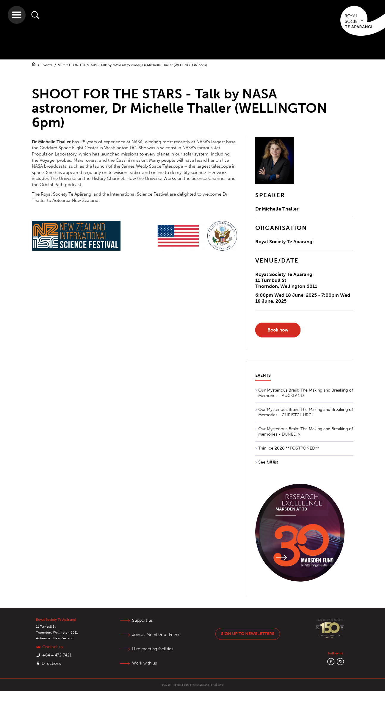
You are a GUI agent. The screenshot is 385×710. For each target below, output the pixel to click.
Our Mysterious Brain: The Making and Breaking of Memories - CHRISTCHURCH (305, 412)
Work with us (144, 663)
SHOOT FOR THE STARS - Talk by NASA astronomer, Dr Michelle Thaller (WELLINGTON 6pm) (132, 65)
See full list (268, 462)
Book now (277, 330)
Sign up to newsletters (247, 633)
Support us (142, 620)
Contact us (52, 646)
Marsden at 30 (291, 509)
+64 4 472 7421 (57, 655)
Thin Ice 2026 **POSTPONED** (288, 448)
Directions (51, 663)
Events (47, 65)
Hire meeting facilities (152, 648)
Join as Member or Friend (156, 634)
